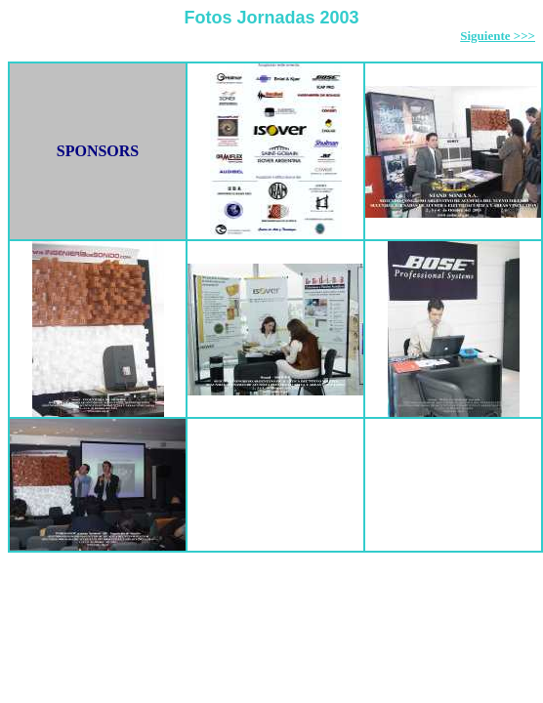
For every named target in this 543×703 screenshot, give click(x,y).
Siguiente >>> (497, 35)
